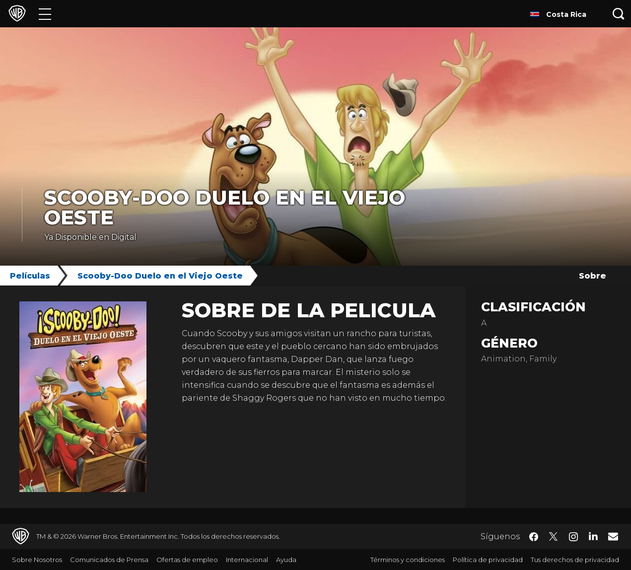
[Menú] (45, 13)
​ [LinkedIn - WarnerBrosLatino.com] (593, 536)
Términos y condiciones (407, 560)
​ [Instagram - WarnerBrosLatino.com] (573, 536)
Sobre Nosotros (37, 560)
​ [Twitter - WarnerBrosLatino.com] (554, 536)
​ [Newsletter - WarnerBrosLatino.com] (613, 536)
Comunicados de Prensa (109, 560)
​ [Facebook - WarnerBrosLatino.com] (534, 536)
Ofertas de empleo (187, 560)
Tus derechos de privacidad (575, 560)
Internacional (247, 560)
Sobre (592, 276)
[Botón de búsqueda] (618, 13)
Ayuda (286, 560)
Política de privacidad (488, 560)
